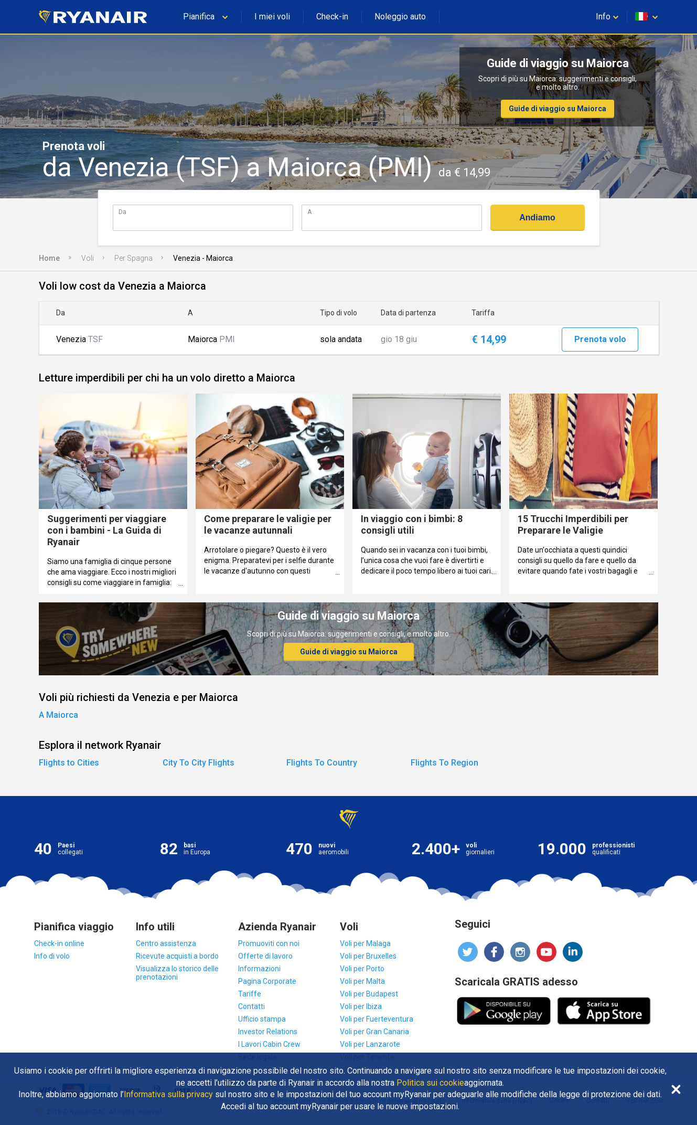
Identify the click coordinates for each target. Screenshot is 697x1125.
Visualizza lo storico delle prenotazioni (177, 972)
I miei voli (272, 17)
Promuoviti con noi (268, 943)
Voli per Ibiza (361, 1006)
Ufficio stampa (262, 1019)
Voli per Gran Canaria (374, 1031)
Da (122, 211)
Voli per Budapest (369, 994)
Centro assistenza (166, 943)
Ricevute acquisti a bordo (177, 956)
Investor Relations (267, 1031)
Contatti (251, 1006)
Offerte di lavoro (265, 956)
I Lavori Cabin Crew (269, 1044)
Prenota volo (600, 339)
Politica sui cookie (430, 1083)
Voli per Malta (362, 981)
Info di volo (52, 956)
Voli (87, 258)
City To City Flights (198, 763)
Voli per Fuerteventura (376, 1019)
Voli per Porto (362, 968)
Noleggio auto (400, 17)
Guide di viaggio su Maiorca (557, 108)
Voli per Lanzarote (370, 1044)
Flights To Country (321, 763)
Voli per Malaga (365, 943)
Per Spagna (133, 258)
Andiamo (537, 217)
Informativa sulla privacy (168, 1094)
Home (49, 258)
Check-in (332, 17)
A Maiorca (58, 715)
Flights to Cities (69, 763)
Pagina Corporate (267, 981)
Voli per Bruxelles (368, 956)
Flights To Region (444, 763)
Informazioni (259, 968)
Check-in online (59, 943)
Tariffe (249, 994)
